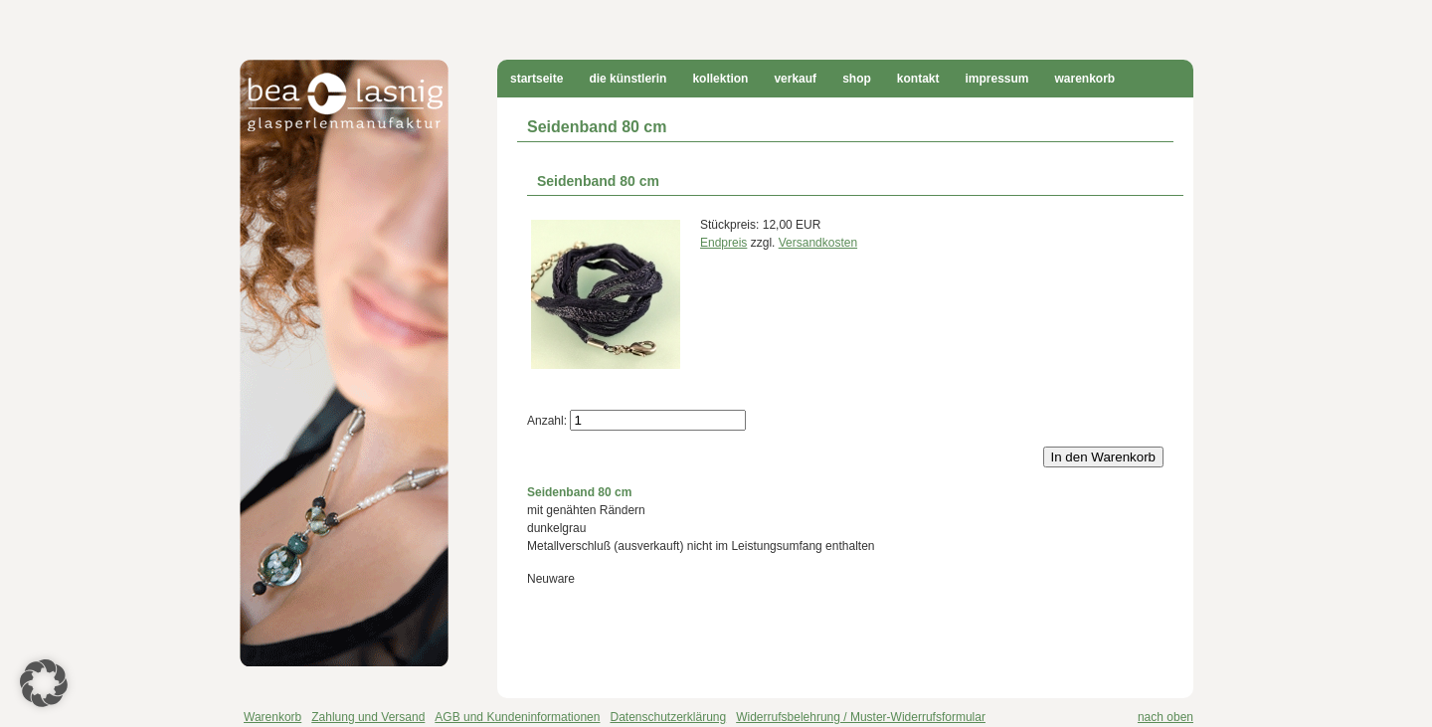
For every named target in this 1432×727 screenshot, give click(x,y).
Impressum (996, 79)
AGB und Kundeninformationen (517, 717)
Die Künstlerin (627, 79)
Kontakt (918, 79)
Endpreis (723, 243)
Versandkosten (818, 243)
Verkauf (795, 79)
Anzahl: (547, 421)
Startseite (536, 79)
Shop (856, 79)
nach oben (1165, 717)
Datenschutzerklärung (668, 717)
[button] (44, 683)
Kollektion (720, 79)
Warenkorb (1085, 79)
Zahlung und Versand (368, 717)
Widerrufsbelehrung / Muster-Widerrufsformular (860, 717)
